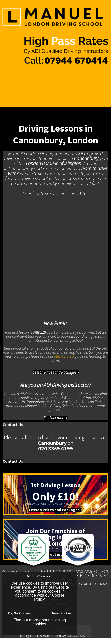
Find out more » (56, 418)
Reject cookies (61, 613)
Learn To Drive (11, 78)
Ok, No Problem (19, 613)
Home (5, 74)
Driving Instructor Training (20, 82)
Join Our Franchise (15, 86)
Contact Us (8, 90)
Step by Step (64, 356)
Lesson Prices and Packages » (56, 372)
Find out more (26, 620)
